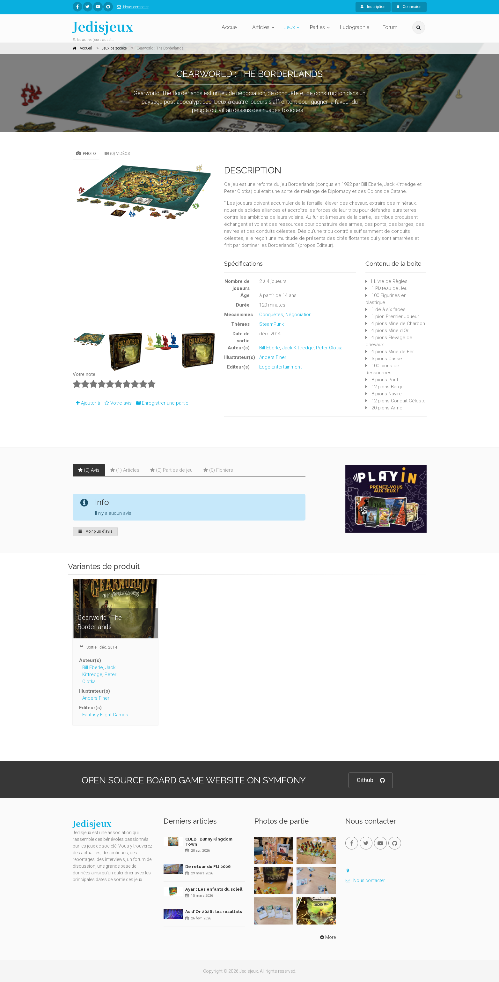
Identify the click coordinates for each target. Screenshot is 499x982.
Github (371, 780)
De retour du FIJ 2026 (208, 866)
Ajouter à (86, 403)
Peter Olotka (329, 348)
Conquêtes (271, 314)
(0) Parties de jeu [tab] (171, 470)
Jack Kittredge (298, 348)
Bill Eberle (269, 348)
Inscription (373, 6)
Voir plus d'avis (95, 531)
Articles (260, 27)
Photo (86, 153)
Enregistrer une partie (160, 403)
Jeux (289, 27)
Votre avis (117, 403)
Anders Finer (272, 357)
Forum (390, 27)
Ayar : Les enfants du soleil (213, 889)
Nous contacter (131, 7)
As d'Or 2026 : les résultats (213, 911)
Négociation (298, 314)
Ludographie (354, 27)
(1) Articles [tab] (124, 470)
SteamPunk (271, 324)
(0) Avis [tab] (88, 470)
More (327, 937)
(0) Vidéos (117, 153)
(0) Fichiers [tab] (218, 470)
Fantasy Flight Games (105, 715)
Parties (317, 27)
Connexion (409, 6)
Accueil (230, 27)
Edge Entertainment (280, 367)
